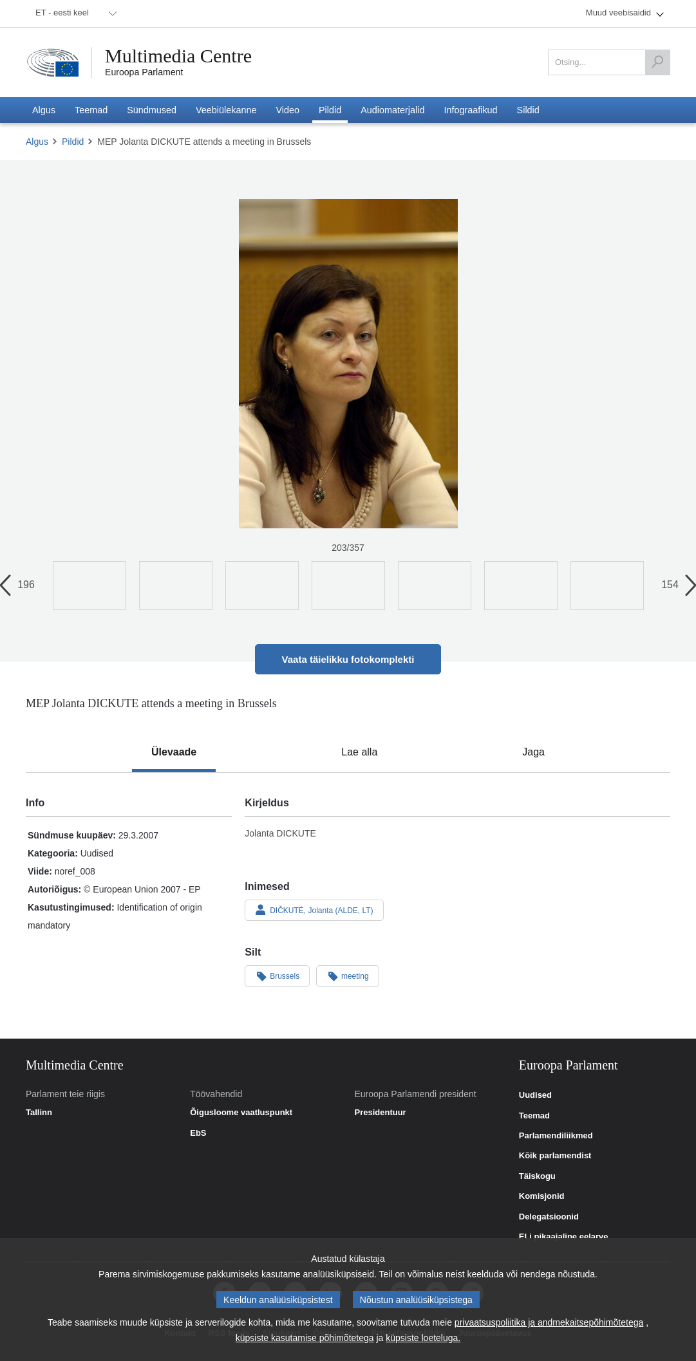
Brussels (277, 975)
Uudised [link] (535, 1095)
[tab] (174, 752)
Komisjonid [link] (542, 1196)
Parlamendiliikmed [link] (556, 1135)
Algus (37, 141)
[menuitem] (74, 13)
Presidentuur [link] (380, 1112)
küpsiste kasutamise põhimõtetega (305, 1338)
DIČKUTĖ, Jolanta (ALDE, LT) (314, 910)
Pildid (73, 141)
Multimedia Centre (178, 56)
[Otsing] (657, 62)
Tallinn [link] (39, 1112)
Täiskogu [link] (537, 1176)
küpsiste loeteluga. (423, 1338)
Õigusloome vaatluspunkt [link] (241, 1112)
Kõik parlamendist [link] (555, 1155)
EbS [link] (198, 1133)
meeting (347, 975)
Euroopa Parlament (144, 72)
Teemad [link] (534, 1115)
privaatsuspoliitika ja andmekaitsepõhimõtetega (549, 1322)
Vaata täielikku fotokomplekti (348, 659)
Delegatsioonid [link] (549, 1216)
